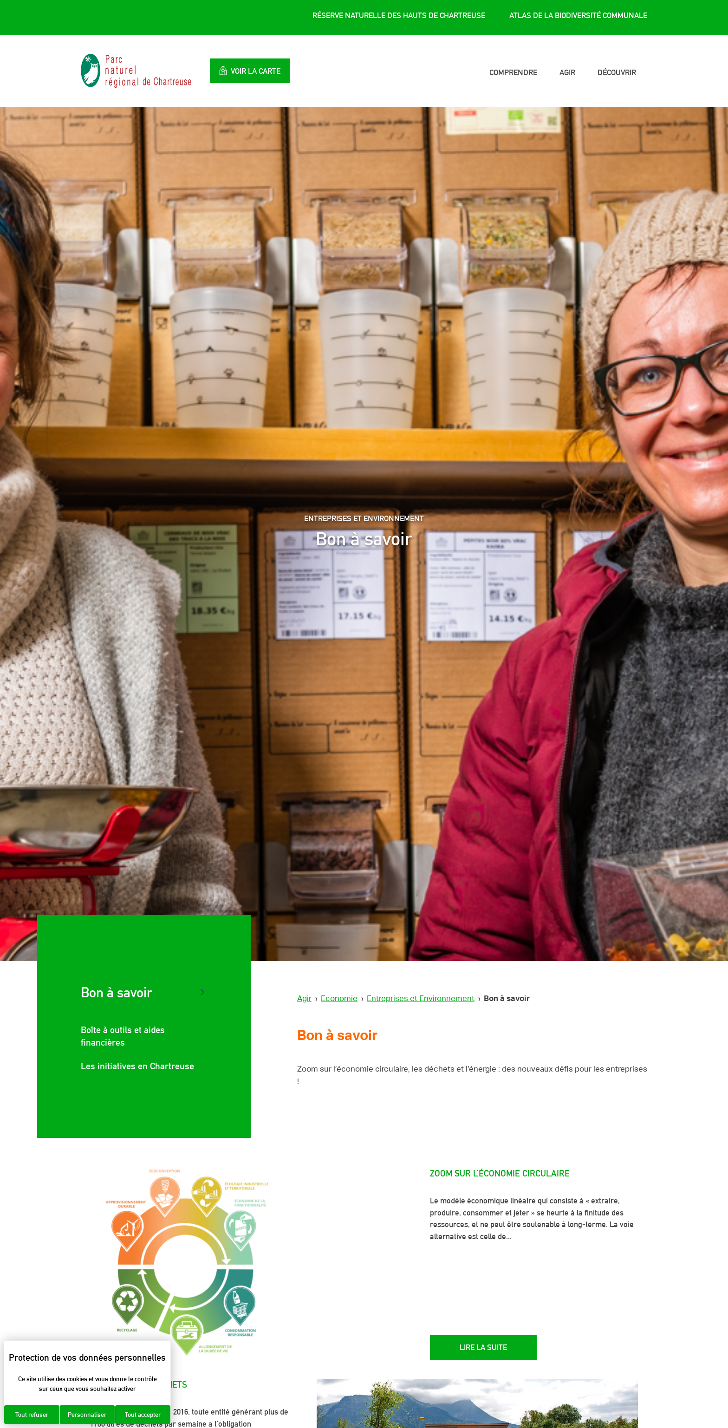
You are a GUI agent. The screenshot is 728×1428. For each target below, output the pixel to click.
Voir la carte (249, 71)
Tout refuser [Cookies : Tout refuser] (31, 1414)
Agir (567, 72)
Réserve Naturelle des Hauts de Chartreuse (398, 15)
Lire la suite (483, 1347)
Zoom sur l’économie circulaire (500, 1173)
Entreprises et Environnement (420, 998)
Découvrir (617, 72)
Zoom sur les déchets (138, 1384)
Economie (339, 998)
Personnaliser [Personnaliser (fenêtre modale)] (87, 1414)
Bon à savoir (116, 992)
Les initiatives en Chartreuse (137, 1066)
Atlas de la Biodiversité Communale (578, 15)
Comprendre (513, 72)
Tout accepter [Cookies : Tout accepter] (143, 1414)
